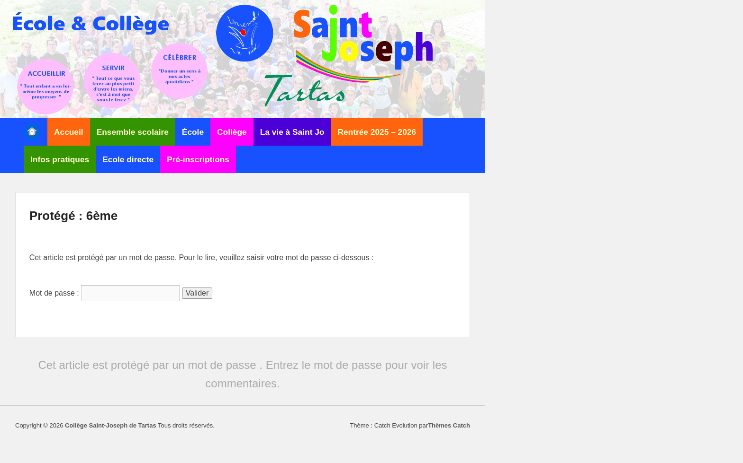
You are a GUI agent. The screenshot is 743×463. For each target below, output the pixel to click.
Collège (232, 132)
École (193, 132)
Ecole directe (128, 159)
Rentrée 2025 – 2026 (376, 132)
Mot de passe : (104, 293)
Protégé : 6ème (73, 216)
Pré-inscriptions (198, 159)
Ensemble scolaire (133, 132)
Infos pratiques (59, 159)
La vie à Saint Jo (292, 132)
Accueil (68, 132)
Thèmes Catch (449, 425)
